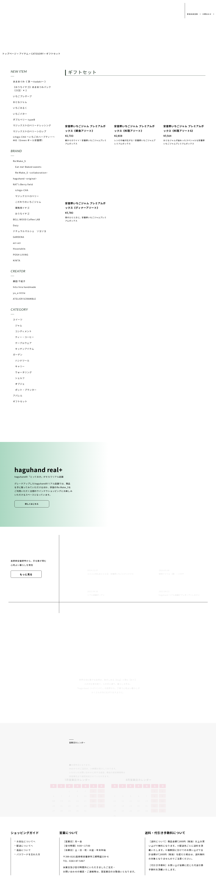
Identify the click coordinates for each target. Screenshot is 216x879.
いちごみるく (20, 107)
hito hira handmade (24, 286)
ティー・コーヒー (24, 337)
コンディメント (23, 331)
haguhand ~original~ (25, 178)
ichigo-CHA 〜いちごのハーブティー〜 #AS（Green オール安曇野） (34, 138)
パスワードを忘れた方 (28, 822)
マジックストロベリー (27, 196)
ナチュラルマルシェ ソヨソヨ (29, 231)
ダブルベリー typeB (24, 119)
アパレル (17, 395)
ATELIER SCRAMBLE (24, 298)
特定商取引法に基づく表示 (150, 855)
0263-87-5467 (77, 829)
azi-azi (17, 242)
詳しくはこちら (32, 504)
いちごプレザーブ (22, 96)
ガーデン (17, 354)
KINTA (16, 260)
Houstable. (19, 248)
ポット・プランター (26, 389)
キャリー (20, 366)
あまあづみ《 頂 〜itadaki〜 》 (30, 81)
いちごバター (20, 113)
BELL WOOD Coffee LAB (26, 219)
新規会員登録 (191, 14)
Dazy (16, 225)
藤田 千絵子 (19, 281)
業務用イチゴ (22, 207)
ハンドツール (22, 360)
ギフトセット (20, 401)
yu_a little (19, 292)
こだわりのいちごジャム (28, 201)
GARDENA (18, 236)
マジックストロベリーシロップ (29, 131)
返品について (24, 818)
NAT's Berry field (23, 184)
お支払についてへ (26, 809)
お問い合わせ (122, 855)
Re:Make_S (19, 161)
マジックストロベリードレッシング (32, 125)
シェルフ (20, 378)
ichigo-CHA (21, 190)
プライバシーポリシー (63, 855)
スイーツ (17, 319)
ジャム (18, 325)
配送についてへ (25, 814)
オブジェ (20, 383)
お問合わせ (206, 14)
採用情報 (103, 855)
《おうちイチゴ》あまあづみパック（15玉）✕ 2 (32, 88)
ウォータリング (23, 372)
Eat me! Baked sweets (28, 166)
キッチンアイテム (24, 348)
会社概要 (87, 855)
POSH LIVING (20, 254)
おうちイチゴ (22, 213)
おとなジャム (20, 102)
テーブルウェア (23, 342)
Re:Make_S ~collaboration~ (31, 172)
